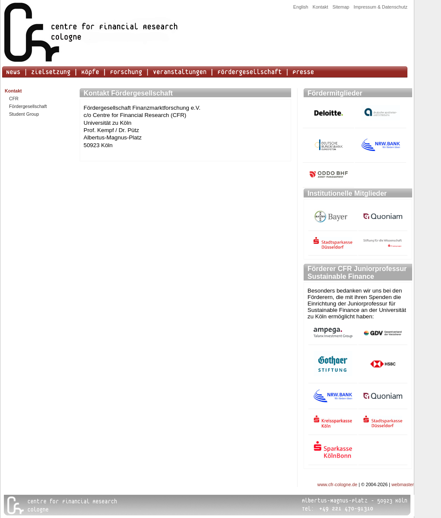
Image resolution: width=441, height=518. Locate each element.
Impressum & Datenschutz (380, 6)
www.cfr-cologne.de (337, 484)
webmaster (402, 484)
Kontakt (320, 6)
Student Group (24, 114)
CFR (14, 98)
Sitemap (340, 6)
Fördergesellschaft (28, 106)
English (300, 6)
